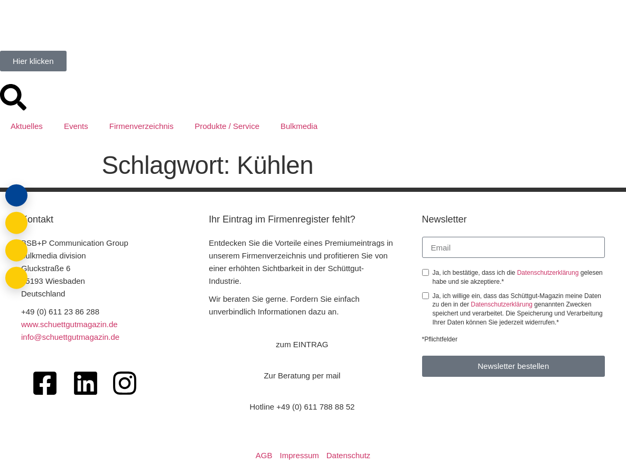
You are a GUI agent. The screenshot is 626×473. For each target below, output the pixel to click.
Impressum (299, 455)
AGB (264, 455)
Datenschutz (348, 455)
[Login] (15, 197)
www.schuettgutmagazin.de (69, 324)
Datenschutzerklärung (549, 272)
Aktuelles (27, 126)
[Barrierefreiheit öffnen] (15, 276)
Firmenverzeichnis (141, 126)
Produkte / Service (226, 126)
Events (76, 126)
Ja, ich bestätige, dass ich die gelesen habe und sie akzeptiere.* (518, 277)
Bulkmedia (299, 126)
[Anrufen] (15, 250)
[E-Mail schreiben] (15, 223)
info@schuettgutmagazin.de (70, 336)
